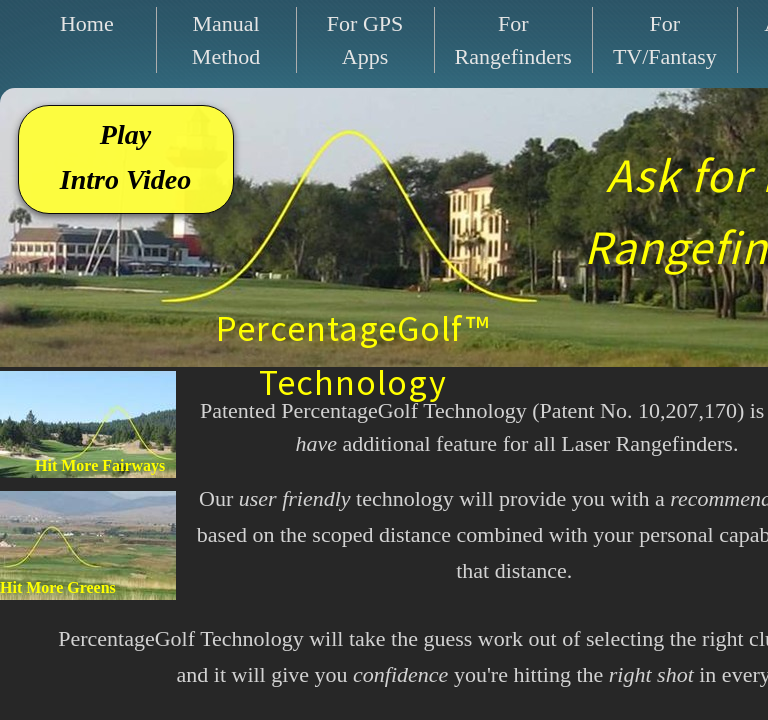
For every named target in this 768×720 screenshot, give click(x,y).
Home (87, 23)
